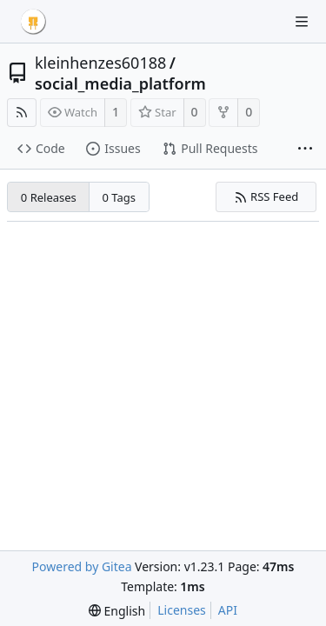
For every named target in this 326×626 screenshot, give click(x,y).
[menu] (117, 611)
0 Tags (119, 197)
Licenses (181, 610)
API (227, 610)
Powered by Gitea (82, 566)
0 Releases (49, 197)
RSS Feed (266, 196)
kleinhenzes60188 (100, 62)
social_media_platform (120, 83)
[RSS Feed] (22, 112)
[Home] (33, 21)
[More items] (305, 149)
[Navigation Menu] (301, 21)
